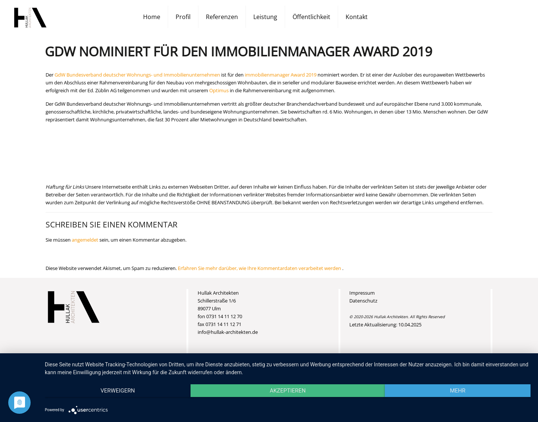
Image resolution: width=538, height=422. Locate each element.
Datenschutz (363, 300)
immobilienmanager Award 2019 (280, 74)
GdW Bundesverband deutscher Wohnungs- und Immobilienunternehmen (137, 74)
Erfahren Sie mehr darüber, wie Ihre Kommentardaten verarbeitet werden (260, 268)
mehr (458, 390)
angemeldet (85, 239)
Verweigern (118, 390)
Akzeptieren (288, 390)
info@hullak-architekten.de (228, 332)
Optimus (219, 90)
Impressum (362, 292)
